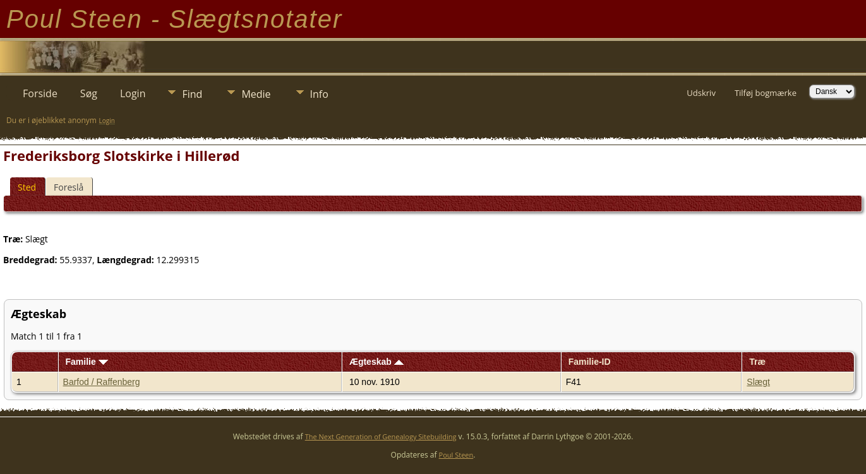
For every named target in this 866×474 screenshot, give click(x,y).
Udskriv (701, 92)
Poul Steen (456, 454)
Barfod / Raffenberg (101, 382)
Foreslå (68, 187)
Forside (40, 93)
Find (192, 94)
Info (319, 94)
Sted (27, 187)
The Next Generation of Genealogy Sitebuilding (381, 436)
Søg (88, 93)
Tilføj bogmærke (766, 92)
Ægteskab (376, 362)
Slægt (758, 382)
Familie (86, 362)
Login (133, 93)
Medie (255, 94)
